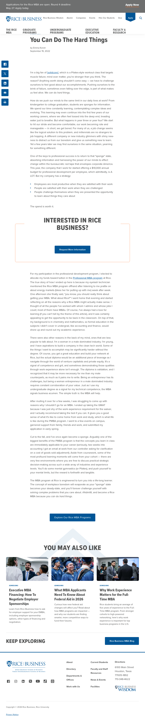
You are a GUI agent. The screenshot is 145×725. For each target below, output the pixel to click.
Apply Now (132, 5)
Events (92, 17)
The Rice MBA (11, 31)
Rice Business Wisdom (53, 17)
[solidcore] (52, 72)
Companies (81, 17)
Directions (120, 662)
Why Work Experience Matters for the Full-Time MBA (116, 594)
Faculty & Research (119, 31)
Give (120, 17)
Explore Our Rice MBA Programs (72, 517)
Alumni (70, 17)
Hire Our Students (107, 17)
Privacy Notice (12, 714)
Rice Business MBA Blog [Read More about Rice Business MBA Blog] (122, 641)
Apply (130, 17)
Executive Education (92, 31)
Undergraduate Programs (60, 31)
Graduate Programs (30, 31)
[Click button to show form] (72, 249)
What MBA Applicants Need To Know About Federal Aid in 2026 (70, 594)
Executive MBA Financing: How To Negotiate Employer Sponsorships (23, 596)
